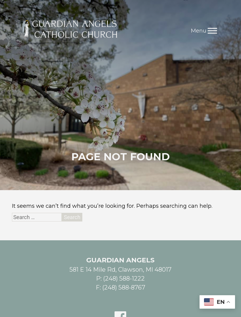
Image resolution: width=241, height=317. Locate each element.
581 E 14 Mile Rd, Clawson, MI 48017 (120, 269)
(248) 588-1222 (124, 278)
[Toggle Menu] (212, 30)
